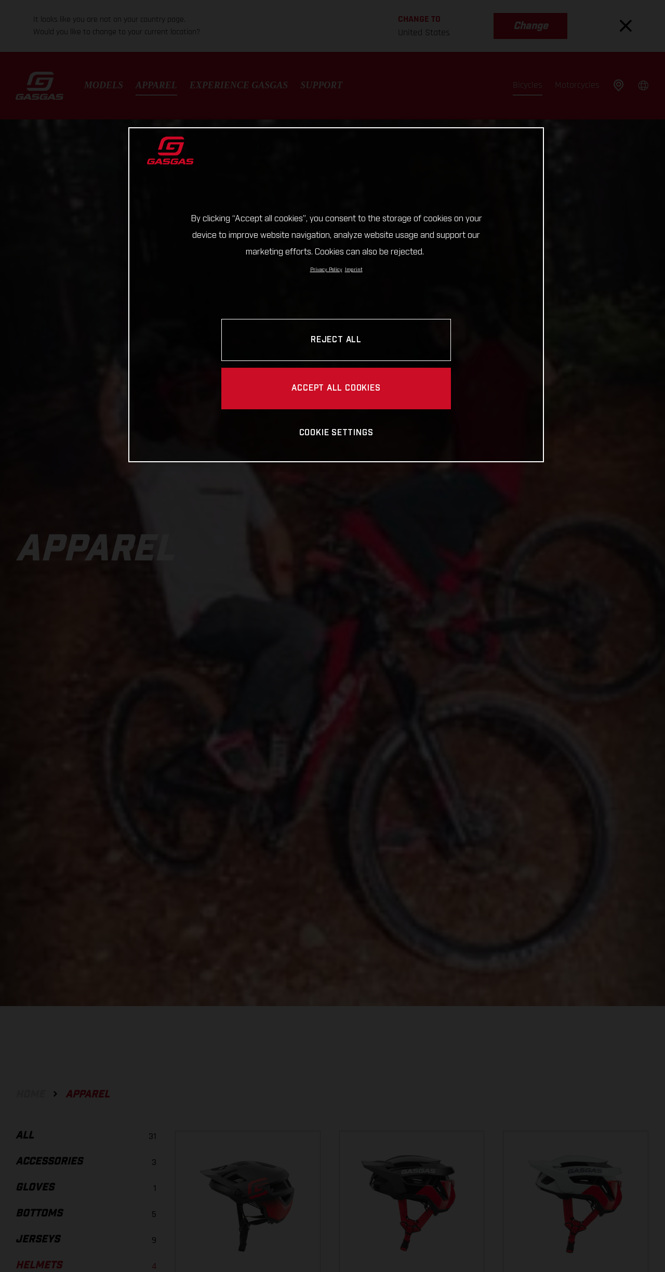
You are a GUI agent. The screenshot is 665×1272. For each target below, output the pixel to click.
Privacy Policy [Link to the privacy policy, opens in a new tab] (326, 269)
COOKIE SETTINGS (336, 433)
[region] (336, 294)
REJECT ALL (336, 340)
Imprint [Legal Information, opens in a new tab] (354, 269)
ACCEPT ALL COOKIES (335, 388)
